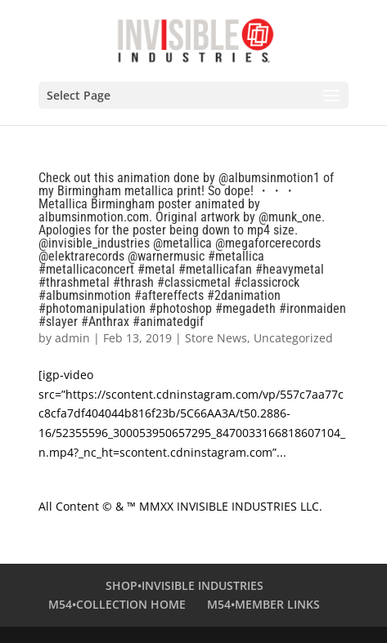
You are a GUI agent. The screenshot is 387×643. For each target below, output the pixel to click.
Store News (216, 338)
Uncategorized (293, 338)
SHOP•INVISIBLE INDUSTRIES (184, 585)
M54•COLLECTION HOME (117, 604)
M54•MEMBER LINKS (263, 604)
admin (72, 338)
